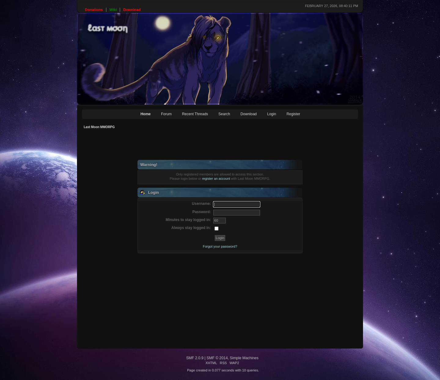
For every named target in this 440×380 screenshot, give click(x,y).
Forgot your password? (220, 246)
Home (146, 114)
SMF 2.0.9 (195, 358)
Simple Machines (244, 358)
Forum (166, 114)
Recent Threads (195, 114)
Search (224, 114)
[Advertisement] (193, 146)
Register (293, 114)
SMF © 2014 (217, 358)
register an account (216, 178)
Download (248, 114)
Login (271, 114)
